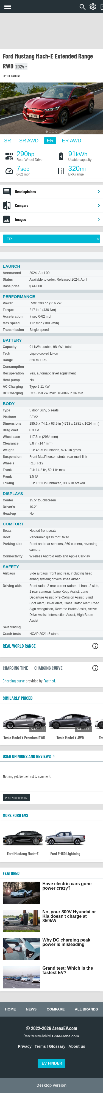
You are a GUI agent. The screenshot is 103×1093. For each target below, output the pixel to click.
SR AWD (28, 140)
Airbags (9, 573)
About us (76, 1046)
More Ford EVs (15, 815)
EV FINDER (52, 1063)
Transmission (13, 330)
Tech (6, 353)
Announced (12, 273)
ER (50, 140)
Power (8, 303)
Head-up (9, 513)
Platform (9, 417)
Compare (58, 205)
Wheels (8, 463)
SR (7, 140)
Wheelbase (11, 437)
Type (6, 410)
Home (10, 1009)
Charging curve (14, 680)
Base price (11, 286)
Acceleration (13, 316)
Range (8, 360)
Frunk (7, 476)
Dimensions (12, 424)
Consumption (13, 367)
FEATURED (11, 873)
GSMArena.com (65, 1036)
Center (8, 500)
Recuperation (13, 373)
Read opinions (58, 191)
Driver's (9, 507)
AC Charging (13, 387)
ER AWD (71, 140)
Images (58, 219)
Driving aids (12, 586)
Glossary (57, 1046)
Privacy (25, 1046)
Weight (8, 450)
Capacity (9, 347)
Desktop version (51, 1085)
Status (8, 279)
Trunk (7, 470)
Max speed (11, 323)
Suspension (12, 457)
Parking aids (12, 544)
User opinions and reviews (29, 756)
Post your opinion (16, 798)
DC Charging (13, 393)
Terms (40, 1046)
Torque (8, 310)
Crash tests (12, 634)
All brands (86, 1009)
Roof (6, 537)
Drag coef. (11, 430)
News (31, 1009)
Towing (8, 483)
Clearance (10, 443)
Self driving (12, 627)
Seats (7, 531)
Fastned (49, 680)
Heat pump (11, 380)
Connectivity (13, 556)
